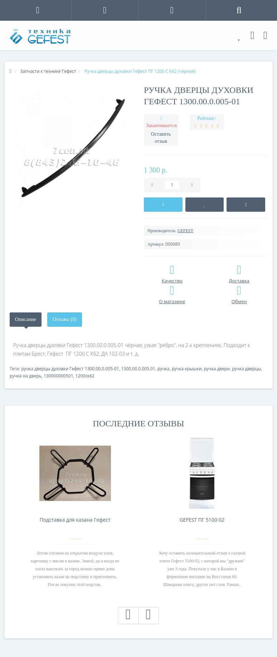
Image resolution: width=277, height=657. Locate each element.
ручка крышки (187, 369)
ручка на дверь (26, 376)
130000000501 (58, 376)
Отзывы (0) (65, 319)
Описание (25, 319)
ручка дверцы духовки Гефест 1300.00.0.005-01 (70, 369)
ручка (163, 369)
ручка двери (217, 369)
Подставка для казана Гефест (74, 519)
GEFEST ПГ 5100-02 (202, 519)
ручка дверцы (246, 369)
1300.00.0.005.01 (138, 369)
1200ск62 (85, 376)
